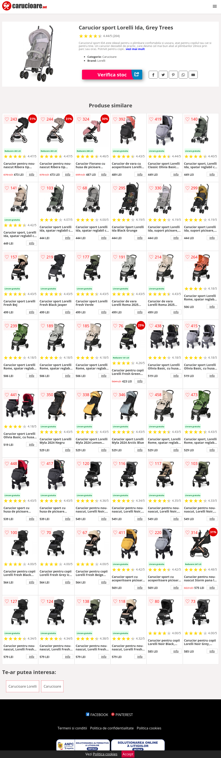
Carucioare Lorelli (22, 686)
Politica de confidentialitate (112, 728)
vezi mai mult (135, 49)
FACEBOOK (97, 714)
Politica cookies (149, 728)
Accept (128, 754)
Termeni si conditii (72, 728)
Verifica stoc (120, 74)
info (31, 174)
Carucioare (52, 686)
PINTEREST (122, 714)
